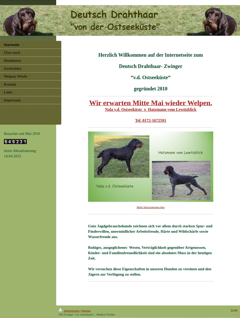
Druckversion (69, 310)
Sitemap (85, 310)
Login (234, 309)
